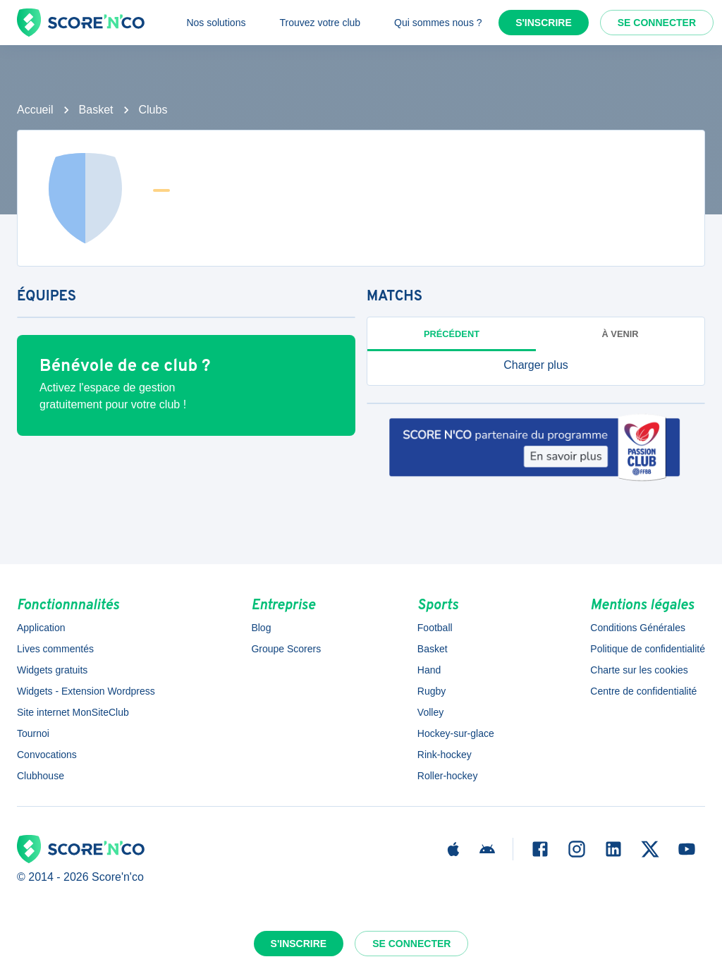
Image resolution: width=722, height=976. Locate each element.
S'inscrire (543, 22)
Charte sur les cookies (639, 670)
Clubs (153, 110)
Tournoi (33, 733)
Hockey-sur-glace (455, 733)
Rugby (431, 691)
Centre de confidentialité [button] (643, 691)
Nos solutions (215, 22)
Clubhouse (40, 775)
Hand (429, 670)
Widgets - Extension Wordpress (86, 691)
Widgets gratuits (52, 670)
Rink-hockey (444, 754)
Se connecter (657, 22)
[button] (535, 365)
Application (41, 627)
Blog (261, 627)
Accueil (35, 110)
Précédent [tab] (451, 334)
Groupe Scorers (286, 648)
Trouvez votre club (319, 22)
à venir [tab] (620, 334)
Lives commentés (55, 648)
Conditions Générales (637, 627)
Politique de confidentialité (647, 648)
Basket (96, 110)
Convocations (47, 754)
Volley (430, 712)
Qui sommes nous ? (438, 22)
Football (435, 627)
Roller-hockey (447, 775)
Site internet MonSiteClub (73, 712)
